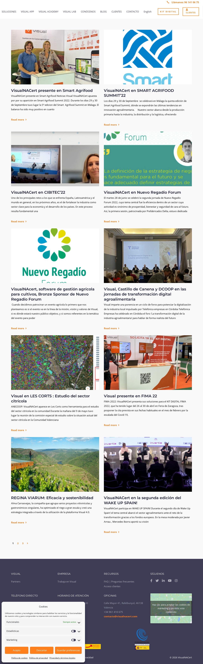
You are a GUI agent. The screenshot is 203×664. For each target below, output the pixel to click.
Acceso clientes (112, 585)
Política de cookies (19, 658)
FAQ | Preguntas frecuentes (119, 580)
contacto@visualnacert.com (120, 615)
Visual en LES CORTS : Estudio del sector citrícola (50, 398)
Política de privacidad (38, 658)
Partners (15, 580)
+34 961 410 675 (113, 610)
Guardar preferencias (68, 650)
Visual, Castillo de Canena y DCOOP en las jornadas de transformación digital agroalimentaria (145, 294)
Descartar (41, 650)
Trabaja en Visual (67, 580)
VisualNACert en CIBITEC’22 (38, 192)
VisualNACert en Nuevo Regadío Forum (142, 192)
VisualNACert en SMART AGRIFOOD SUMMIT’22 (139, 93)
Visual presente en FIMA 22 (130, 396)
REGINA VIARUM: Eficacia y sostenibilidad (52, 498)
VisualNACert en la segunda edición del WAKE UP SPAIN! (142, 500)
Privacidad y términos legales (62, 658)
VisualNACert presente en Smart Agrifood (52, 90)
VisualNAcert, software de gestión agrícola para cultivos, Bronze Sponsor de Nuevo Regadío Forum (53, 294)
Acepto (16, 650)
